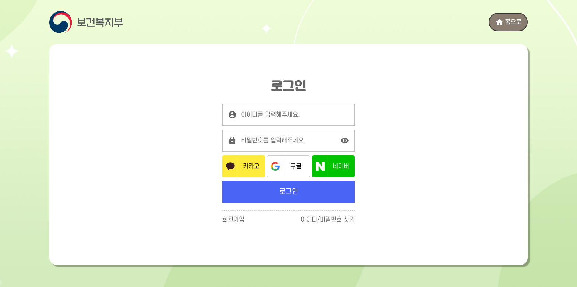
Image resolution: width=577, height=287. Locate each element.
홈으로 (508, 22)
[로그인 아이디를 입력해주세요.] (288, 115)
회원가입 (233, 219)
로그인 (288, 192)
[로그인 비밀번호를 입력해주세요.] (288, 141)
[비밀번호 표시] (344, 140)
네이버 (341, 166)
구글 (295, 166)
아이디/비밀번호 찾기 (328, 219)
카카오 (251, 166)
